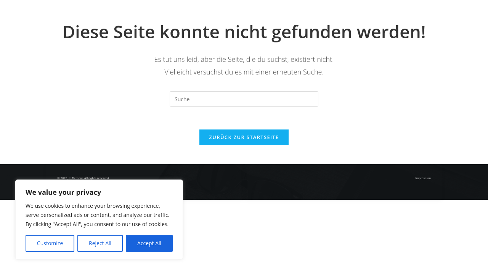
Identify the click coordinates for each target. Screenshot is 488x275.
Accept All (149, 243)
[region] (99, 220)
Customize (50, 243)
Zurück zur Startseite (244, 137)
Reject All (100, 243)
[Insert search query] (244, 99)
